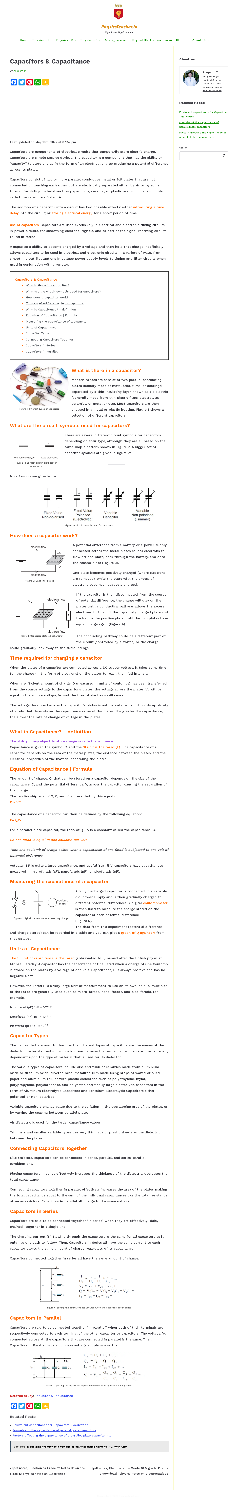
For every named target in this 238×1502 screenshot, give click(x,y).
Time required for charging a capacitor (55, 303)
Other (182, 40)
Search (183, 148)
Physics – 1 (42, 40)
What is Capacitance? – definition (51, 309)
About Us (201, 40)
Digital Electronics (146, 40)
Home (24, 40)
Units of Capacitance (41, 327)
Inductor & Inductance (54, 1396)
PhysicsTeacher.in (119, 27)
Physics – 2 (66, 40)
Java (168, 40)
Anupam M (20, 70)
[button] (50, 40)
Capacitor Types (38, 333)
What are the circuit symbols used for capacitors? (63, 291)
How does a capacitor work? (47, 297)
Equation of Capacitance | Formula (51, 315)
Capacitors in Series (41, 345)
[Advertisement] (89, 114)
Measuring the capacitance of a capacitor (57, 321)
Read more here (212, 90)
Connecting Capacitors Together (49, 339)
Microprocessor (116, 40)
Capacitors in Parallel (42, 351)
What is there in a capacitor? (47, 285)
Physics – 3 (90, 40)
